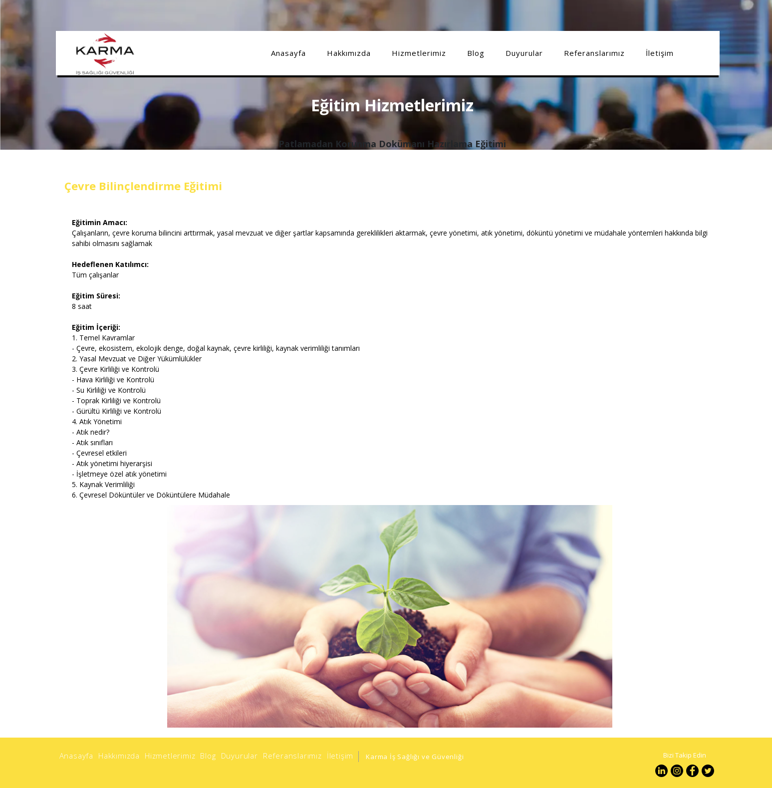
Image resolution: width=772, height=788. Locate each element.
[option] (390, 616)
